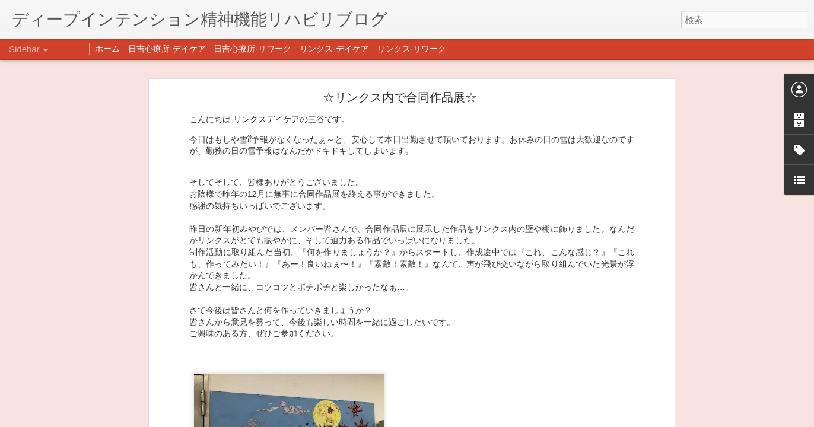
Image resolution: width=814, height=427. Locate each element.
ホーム (107, 48)
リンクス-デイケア (334, 48)
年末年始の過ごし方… (64, 419)
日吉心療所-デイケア (167, 48)
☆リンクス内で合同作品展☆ (400, 68)
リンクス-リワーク (412, 48)
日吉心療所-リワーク (252, 48)
